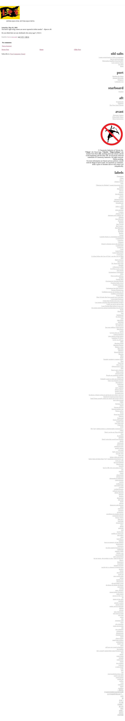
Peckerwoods (119, 373)
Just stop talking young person (114, 327)
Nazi (122, 361)
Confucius (120, 247)
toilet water (120, 656)
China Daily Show (117, 117)
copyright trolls (118, 485)
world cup (120, 679)
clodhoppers (119, 484)
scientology (120, 631)
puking (121, 608)
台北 (121, 696)
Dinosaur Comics (118, 115)
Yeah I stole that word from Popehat (112, 439)
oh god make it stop (117, 583)
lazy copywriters (118, 556)
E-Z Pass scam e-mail (116, 269)
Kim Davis (120, 329)
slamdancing (119, 635)
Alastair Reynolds (118, 78)
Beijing (121, 222)
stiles (121, 645)
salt (122, 627)
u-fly (121, 668)
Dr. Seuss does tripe (117, 263)
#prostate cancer (118, 201)
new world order (118, 576)
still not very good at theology (114, 647)
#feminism (120, 189)
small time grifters (117, 640)
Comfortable (119, 245)
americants (120, 444)
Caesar (121, 235)
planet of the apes (118, 599)
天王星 (121, 702)
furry (121, 524)
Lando (121, 331)
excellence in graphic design (114, 514)
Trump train (119, 421)
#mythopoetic (119, 194)
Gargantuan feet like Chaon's (114, 288)
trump (121, 661)
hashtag (121, 540)
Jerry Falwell (119, 324)
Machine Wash (119, 343)
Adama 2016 (119, 213)
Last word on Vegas (117, 62)
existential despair (118, 516)
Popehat (121, 91)
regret (121, 617)
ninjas (121, 578)
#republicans (119, 203)
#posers (121, 197)
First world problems (117, 276)
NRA (121, 356)
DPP (122, 258)
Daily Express (119, 260)
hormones (120, 546)
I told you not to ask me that (115, 304)
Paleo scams (119, 372)
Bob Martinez (119, 228)
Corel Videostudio (117, 253)
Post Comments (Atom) (17, 54)
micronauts (120, 572)
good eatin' (120, 532)
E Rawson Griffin (118, 267)
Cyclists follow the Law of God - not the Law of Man (107, 256)
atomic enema (119, 448)
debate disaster (119, 492)
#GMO (121, 187)
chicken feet (119, 476)
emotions (120, 508)
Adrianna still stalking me (115, 215)
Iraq (122, 313)
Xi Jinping (120, 436)
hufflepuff (120, 549)
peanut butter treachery (116, 592)
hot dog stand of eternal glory (114, 548)
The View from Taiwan (116, 105)
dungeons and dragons (116, 505)
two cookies (119, 663)
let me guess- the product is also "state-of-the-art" (108, 558)
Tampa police (119, 411)
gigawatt (120, 528)
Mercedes (120, 348)
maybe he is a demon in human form (112, 567)
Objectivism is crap (117, 366)
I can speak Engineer (117, 299)
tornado (121, 658)
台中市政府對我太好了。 (115, 694)
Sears (121, 66)
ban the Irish (119, 453)
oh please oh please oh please (114, 585)
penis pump (120, 594)
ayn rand (120, 450)
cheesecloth (119, 475)
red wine (120, 615)
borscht (121, 466)
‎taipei (121, 686)
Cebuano (120, 242)
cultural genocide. (118, 491)
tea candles (120, 649)
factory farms (119, 517)
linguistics (120, 562)
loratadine (120, 564)
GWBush (120, 286)
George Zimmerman (117, 290)
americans (120, 443)
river (122, 622)
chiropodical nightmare (116, 478)
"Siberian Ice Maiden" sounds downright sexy (109, 185)
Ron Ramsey (119, 382)
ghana (121, 526)
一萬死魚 (120, 690)
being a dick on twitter (116, 457)
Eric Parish (120, 270)
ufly (122, 670)
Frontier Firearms (118, 285)
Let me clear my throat (116, 332)
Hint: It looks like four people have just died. (109, 297)
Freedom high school (117, 283)
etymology (120, 512)
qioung (121, 610)
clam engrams (119, 480)
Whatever (120, 80)
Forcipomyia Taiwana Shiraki (114, 281)
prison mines (119, 604)
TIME (121, 402)
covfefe (121, 487)
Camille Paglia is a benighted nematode (111, 237)
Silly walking (119, 388)
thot (122, 652)
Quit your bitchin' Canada (115, 380)
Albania (121, 217)
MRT (121, 341)
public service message (116, 606)
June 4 (121, 180)
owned (121, 588)
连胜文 (121, 713)
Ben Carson (119, 224)
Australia (120, 221)
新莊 (121, 708)
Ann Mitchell (119, 219)
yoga (121, 683)
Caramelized (119, 238)
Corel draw (120, 254)
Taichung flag (119, 404)
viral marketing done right (115, 674)
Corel (121, 249)
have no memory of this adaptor (113, 542)
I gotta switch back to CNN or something (111, 57)
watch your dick (118, 675)
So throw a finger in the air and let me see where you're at (106, 395)
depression (120, 498)
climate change (119, 181)
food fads (120, 521)
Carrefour (120, 240)
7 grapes (120, 212)
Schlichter (120, 384)
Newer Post (5, 49)
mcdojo (121, 569)
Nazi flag (120, 363)
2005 (121, 208)
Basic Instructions (118, 119)
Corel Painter (119, 251)
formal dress (120, 523)
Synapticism (119, 101)
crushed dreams (118, 489)
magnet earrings (118, 565)
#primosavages (118, 199)
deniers (121, 496)
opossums (120, 587)
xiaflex (121, 681)
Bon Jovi (120, 229)
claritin (121, 482)
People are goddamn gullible (114, 375)
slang (121, 636)
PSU (122, 368)
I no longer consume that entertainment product (109, 302)
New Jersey (120, 364)
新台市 (121, 706)
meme (121, 571)
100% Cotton (119, 206)
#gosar (121, 190)
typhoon (120, 665)
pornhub (120, 601)
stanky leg (120, 643)
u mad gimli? (119, 667)
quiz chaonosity (118, 611)
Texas (121, 412)
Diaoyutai (120, 261)
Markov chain (119, 347)
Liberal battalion (118, 334)
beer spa (120, 455)
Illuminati (120, 311)
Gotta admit (119, 295)
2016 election (119, 210)
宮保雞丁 (120, 704)
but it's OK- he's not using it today (113, 468)
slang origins (119, 638)
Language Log (119, 81)
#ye (122, 205)
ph (122, 597)
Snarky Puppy (119, 391)
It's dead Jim (119, 317)
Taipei (121, 405)
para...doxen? (119, 590)
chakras (121, 471)
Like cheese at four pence (115, 336)
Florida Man (119, 279)
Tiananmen (120, 176)
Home (41, 49)
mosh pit (120, 574)
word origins (119, 677)
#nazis (121, 196)
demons (121, 494)
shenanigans (119, 633)
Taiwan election (118, 407)
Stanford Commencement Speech (113, 396)
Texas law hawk (118, 414)
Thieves (121, 416)
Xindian (121, 437)
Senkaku (120, 386)
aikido (121, 441)
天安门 (121, 700)
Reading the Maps (117, 76)
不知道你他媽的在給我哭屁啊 (113, 692)
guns (122, 537)
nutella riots (119, 580)
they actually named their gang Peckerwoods (110, 651)
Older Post (77, 49)
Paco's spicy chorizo (117, 370)
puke (121, 183)
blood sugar (119, 464)
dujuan (121, 503)
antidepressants (118, 446)
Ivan (122, 318)
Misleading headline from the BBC (112, 61)
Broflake (120, 231)
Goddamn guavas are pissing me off (112, 292)
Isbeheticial (120, 315)
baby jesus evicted (117, 452)
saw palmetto (119, 629)
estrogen (120, 510)
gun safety (120, 535)
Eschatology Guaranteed (116, 272)
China (121, 178)
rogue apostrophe (118, 626)
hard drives (120, 539)
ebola (121, 507)
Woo (122, 434)
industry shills (119, 551)
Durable (121, 265)
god (122, 530)
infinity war (119, 553)
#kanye (121, 192)
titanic (121, 654)
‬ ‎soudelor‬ (120, 688)
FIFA (121, 274)
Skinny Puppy (119, 389)
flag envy (120, 519)
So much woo (119, 393)
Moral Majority (118, 352)
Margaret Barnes (118, 345)
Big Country (119, 226)
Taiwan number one (117, 409)
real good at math (118, 613)
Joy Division (119, 325)
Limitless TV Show (117, 338)
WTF (121, 427)
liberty (121, 560)
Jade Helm (120, 320)
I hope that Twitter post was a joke (113, 301)
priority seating (118, 603)
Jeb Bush (120, 322)
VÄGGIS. (120, 425)
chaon (121, 473)
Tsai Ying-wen (119, 423)
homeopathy (119, 544)
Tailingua (120, 103)
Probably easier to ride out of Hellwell (111, 379)
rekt (122, 619)
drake (121, 501)
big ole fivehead (118, 462)
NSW (121, 357)
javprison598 (119, 555)
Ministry (120, 350)
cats (122, 469)
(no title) (120, 64)
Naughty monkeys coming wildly (113, 359)
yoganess (120, 684)
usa (122, 672)
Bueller (121, 233)
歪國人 (121, 711)
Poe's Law (120, 377)
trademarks (120, 659)
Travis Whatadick (118, 420)
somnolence (119, 642)
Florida (121, 277)
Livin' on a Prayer (118, 340)
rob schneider (119, 624)
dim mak (120, 500)
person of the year (118, 596)
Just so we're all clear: (116, 59)
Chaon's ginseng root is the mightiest (112, 244)
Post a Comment (6, 46)
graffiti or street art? (117, 533)
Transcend (120, 418)
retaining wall (119, 620)
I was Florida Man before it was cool (112, 306)
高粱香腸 (120, 715)
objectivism (119, 581)
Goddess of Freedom (117, 293)
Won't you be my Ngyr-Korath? (113, 432)
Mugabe (120, 354)
